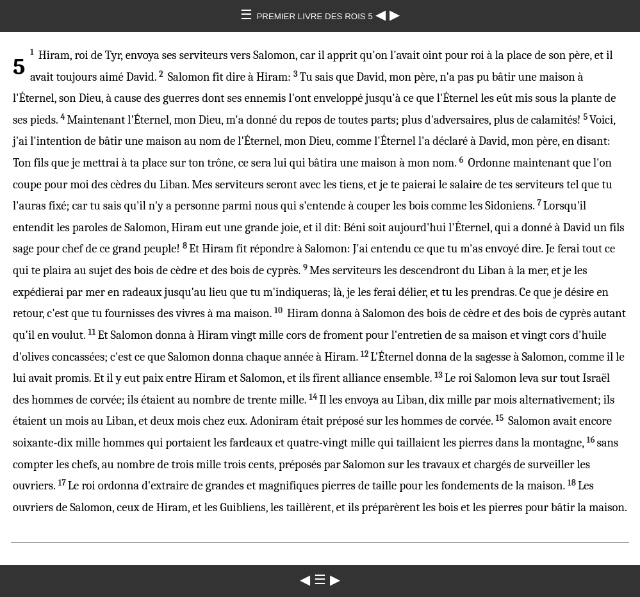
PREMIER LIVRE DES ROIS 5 (315, 16)
